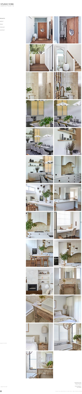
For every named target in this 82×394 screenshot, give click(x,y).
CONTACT (2, 30)
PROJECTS (2, 18)
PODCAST (2, 27)
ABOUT (1, 21)
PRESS (1, 24)
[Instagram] (1, 391)
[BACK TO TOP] (3, 343)
